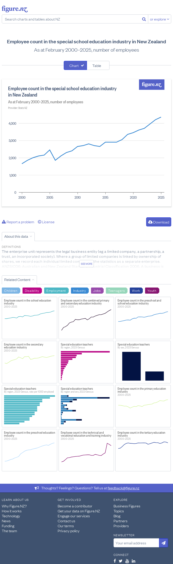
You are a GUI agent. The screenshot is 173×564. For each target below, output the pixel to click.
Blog (117, 515)
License (46, 221)
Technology (11, 515)
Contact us (66, 520)
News (6, 520)
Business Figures (127, 505)
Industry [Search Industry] (79, 290)
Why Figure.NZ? (14, 505)
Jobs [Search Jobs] (97, 290)
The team (9, 530)
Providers (121, 525)
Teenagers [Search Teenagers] (116, 290)
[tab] (75, 65)
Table (96, 65)
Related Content (17, 279)
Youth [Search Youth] (152, 290)
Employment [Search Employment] (56, 290)
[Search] (144, 18)
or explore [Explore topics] (159, 18)
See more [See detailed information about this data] (86, 264)
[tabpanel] (86, 143)
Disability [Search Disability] (32, 290)
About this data (16, 236)
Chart (74, 65)
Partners (120, 520)
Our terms (66, 525)
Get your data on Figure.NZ (79, 510)
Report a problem (18, 221)
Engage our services (74, 515)
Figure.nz (15, 9)
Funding (8, 525)
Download (158, 221)
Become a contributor (75, 505)
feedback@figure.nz (123, 487)
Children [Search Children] (11, 290)
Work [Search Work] (136, 290)
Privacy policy (69, 530)
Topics (119, 510)
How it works (12, 510)
